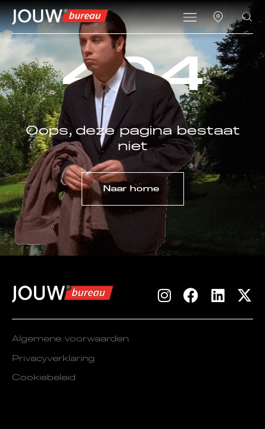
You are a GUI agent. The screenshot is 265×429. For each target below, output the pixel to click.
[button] (190, 18)
